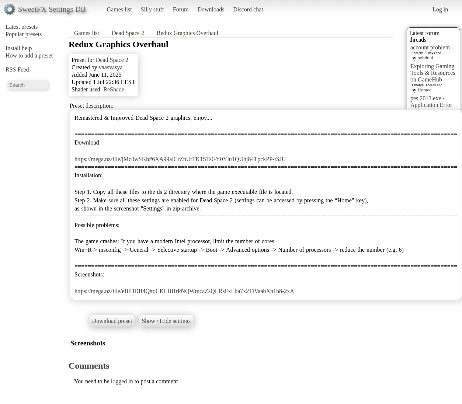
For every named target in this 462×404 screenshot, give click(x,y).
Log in (440, 9)
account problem (430, 47)
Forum (181, 9)
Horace (424, 90)
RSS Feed (17, 69)
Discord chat (248, 9)
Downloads (210, 9)
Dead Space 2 (128, 33)
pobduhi (425, 57)
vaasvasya (111, 67)
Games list (119, 9)
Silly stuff (152, 9)
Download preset (112, 321)
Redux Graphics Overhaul (187, 33)
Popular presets (24, 34)
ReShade (113, 89)
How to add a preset (29, 55)
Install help (19, 48)
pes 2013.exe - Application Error (431, 101)
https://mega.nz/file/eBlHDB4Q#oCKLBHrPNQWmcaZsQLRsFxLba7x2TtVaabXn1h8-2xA (184, 291)
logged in (122, 381)
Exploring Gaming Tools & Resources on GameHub (432, 73)
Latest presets (22, 27)
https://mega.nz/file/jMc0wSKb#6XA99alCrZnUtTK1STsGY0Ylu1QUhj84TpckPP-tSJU (180, 159)
